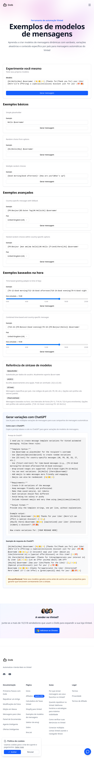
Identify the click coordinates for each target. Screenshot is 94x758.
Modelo (9, 77)
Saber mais (19, 747)
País (7, 216)
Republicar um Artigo (11, 699)
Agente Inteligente (10, 724)
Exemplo (9, 118)
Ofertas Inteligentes (11, 729)
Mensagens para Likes (12, 714)
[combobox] (17, 220)
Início (28, 691)
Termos (75, 691)
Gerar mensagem (47, 93)
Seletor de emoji (32, 722)
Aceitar (12, 752)
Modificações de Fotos (12, 704)
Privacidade (76, 696)
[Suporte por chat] (87, 751)
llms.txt (29, 732)
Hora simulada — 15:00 (14, 296)
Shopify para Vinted (34, 709)
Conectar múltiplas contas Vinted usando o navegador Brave (58, 730)
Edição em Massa (10, 709)
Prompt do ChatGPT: (15, 436)
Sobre (28, 727)
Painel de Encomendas (12, 719)
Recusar (30, 752)
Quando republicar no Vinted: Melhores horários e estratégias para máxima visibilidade (58, 708)
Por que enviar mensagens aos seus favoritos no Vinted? (57, 694)
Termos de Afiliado (79, 701)
